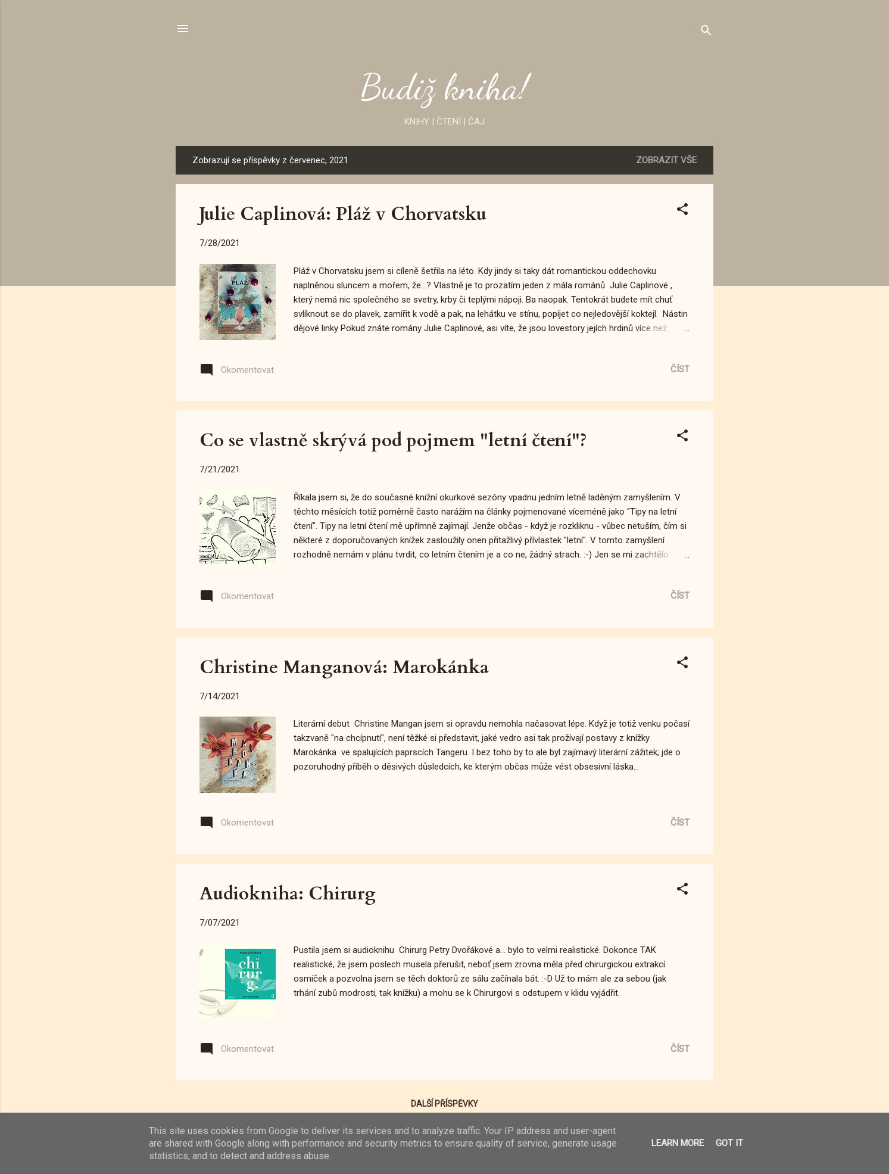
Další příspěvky (444, 1103)
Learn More (677, 1143)
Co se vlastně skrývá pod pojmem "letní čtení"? (393, 440)
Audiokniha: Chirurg (287, 894)
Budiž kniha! (444, 87)
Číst (680, 369)
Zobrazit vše (666, 160)
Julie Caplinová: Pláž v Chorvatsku (342, 214)
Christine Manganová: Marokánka (344, 667)
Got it (729, 1143)
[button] (682, 211)
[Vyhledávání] (706, 32)
